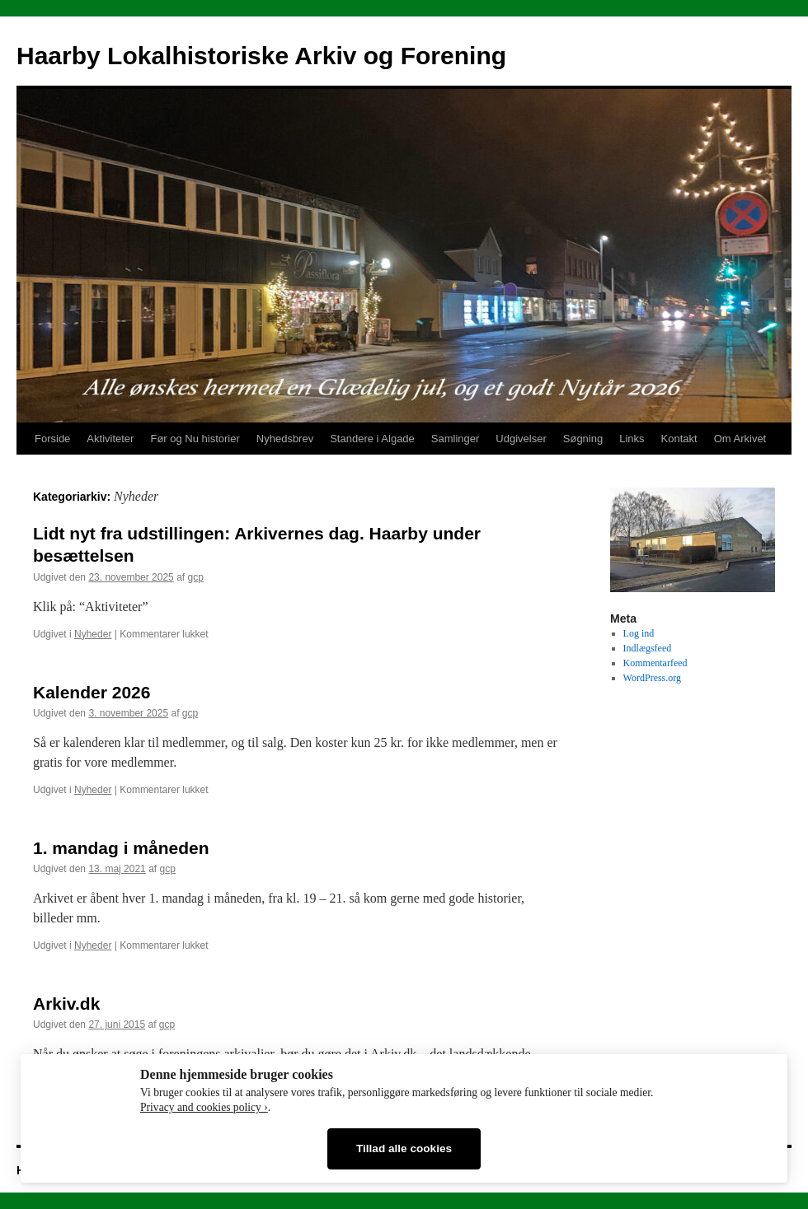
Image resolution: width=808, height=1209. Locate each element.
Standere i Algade (372, 438)
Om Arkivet (740, 438)
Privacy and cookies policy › (204, 1107)
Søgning (583, 438)
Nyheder (92, 634)
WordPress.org (652, 678)
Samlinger (455, 438)
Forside (52, 438)
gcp (196, 577)
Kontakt (679, 438)
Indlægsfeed (647, 648)
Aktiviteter (110, 438)
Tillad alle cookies (404, 1148)
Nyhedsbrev (284, 438)
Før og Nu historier (194, 438)
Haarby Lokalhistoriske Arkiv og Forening (261, 55)
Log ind (639, 633)
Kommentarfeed (655, 663)
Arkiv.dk (66, 1003)
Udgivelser (521, 438)
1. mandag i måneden (121, 847)
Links (631, 438)
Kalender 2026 (91, 692)
